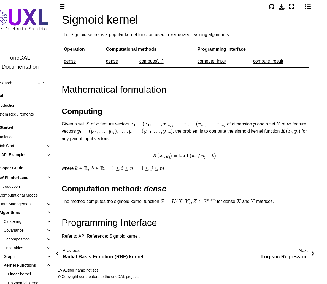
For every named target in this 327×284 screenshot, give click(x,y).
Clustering (25, 221)
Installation (16, 137)
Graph (21, 256)
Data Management (28, 204)
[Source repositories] (281, 6)
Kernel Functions (32, 265)
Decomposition (29, 239)
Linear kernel (31, 274)
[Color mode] (309, 5)
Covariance (26, 230)
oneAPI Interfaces (24, 177)
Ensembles (26, 248)
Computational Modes (31, 195)
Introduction (17, 105)
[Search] (32, 83)
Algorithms (22, 212)
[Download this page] (291, 6)
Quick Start (17, 146)
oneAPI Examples (23, 154)
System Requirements (26, 114)
